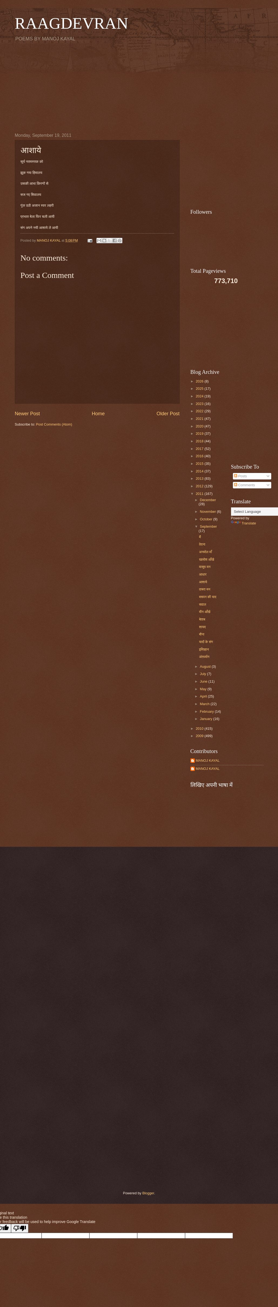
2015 (200, 464)
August (206, 666)
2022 (200, 411)
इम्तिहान (204, 649)
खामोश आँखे (206, 559)
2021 (200, 419)
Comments (244, 485)
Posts (240, 476)
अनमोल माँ (205, 552)
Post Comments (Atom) (54, 424)
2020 (200, 426)
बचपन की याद (207, 597)
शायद (202, 627)
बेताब (202, 619)
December (208, 500)
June (204, 681)
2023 (200, 404)
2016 (200, 456)
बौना (201, 634)
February (207, 711)
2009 (200, 736)
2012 (200, 486)
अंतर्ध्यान (204, 657)
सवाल (202, 604)
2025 (200, 389)
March (205, 704)
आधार (203, 574)
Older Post (167, 413)
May (203, 689)
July (203, 674)
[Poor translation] (19, 1228)
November (208, 512)
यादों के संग (206, 642)
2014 (200, 471)
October (206, 519)
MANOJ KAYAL (208, 760)
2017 (200, 449)
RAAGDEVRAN (71, 23)
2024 (200, 396)
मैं (200, 537)
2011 (200, 494)
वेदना (202, 544)
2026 (200, 381)
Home (98, 413)
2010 (200, 729)
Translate (243, 523)
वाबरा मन (204, 589)
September (208, 526)
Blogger (148, 1193)
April (204, 696)
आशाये (203, 582)
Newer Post (27, 413)
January (206, 719)
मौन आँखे (204, 612)
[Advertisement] (139, 87)
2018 (200, 441)
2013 (200, 478)
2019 (200, 434)
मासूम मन (204, 567)
